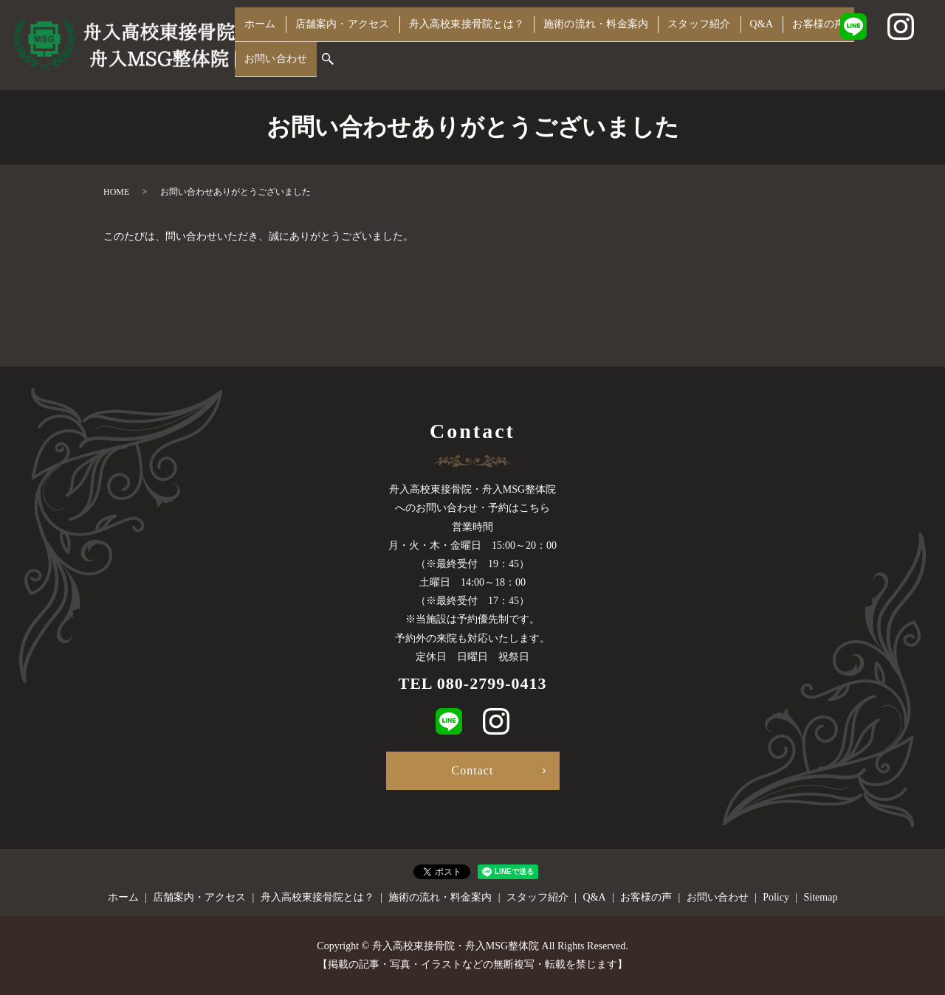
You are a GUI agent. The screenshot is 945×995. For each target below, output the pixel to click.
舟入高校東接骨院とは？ (463, 42)
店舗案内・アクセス (338, 42)
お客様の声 (811, 42)
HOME (116, 192)
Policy (776, 897)
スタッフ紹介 (697, 42)
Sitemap (821, 897)
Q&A (756, 42)
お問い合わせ (886, 42)
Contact (473, 770)
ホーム (258, 42)
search (246, 66)
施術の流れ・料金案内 (594, 42)
